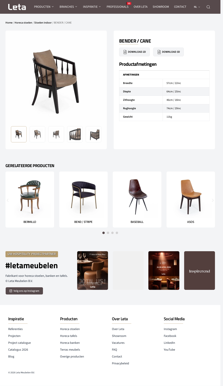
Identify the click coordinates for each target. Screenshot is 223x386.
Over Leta (118, 329)
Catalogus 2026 (18, 350)
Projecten (14, 336)
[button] (7, 200)
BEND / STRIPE (83, 222)
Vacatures (118, 343)
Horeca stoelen (23, 23)
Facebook (170, 336)
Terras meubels (70, 350)
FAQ (114, 350)
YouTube (169, 350)
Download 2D (134, 52)
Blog (11, 356)
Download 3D (168, 52)
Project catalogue (19, 343)
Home (8, 23)
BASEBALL (137, 222)
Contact (117, 356)
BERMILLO (29, 222)
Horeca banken (70, 343)
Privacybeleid (120, 363)
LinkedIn (169, 343)
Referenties (15, 329)
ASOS (190, 222)
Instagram (170, 329)
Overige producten (72, 356)
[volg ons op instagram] (24, 291)
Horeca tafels (68, 336)
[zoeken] (208, 7)
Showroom (119, 336)
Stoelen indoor (43, 23)
